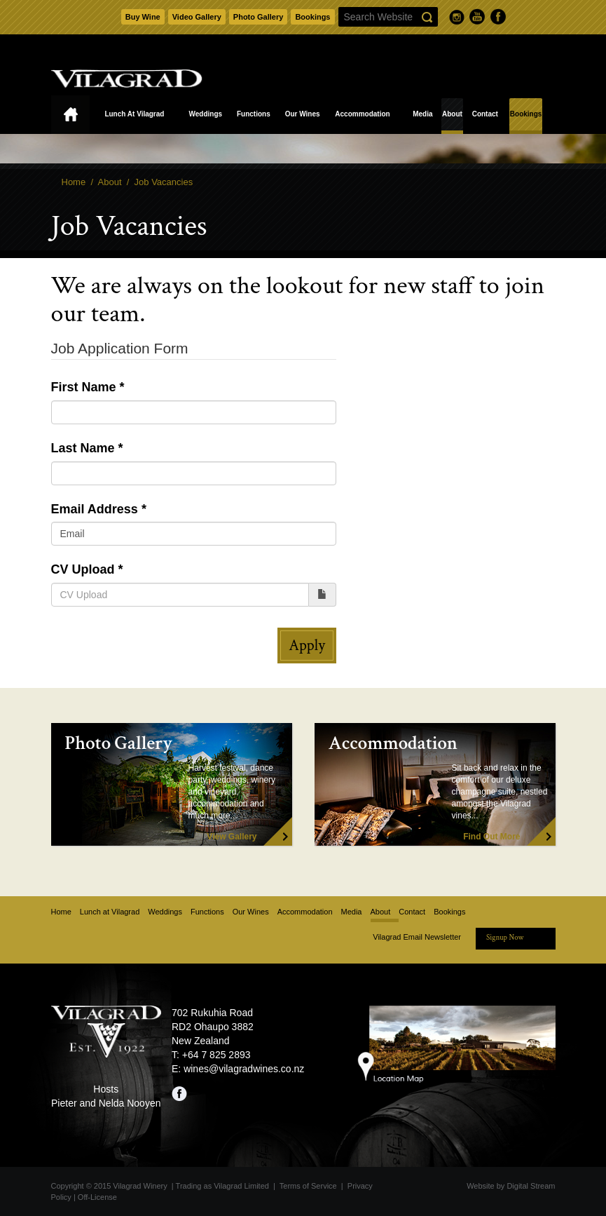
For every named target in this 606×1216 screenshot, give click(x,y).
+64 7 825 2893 (216, 1054)
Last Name (83, 448)
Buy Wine (142, 17)
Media (422, 114)
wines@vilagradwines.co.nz (244, 1068)
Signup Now (504, 938)
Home (70, 114)
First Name (83, 387)
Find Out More (491, 837)
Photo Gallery (258, 17)
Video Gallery (196, 17)
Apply (307, 645)
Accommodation (362, 114)
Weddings (205, 114)
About (452, 114)
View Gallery (231, 837)
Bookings (312, 17)
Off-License (97, 1197)
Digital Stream (531, 1186)
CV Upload (83, 569)
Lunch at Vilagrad (134, 114)
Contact (485, 114)
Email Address (94, 509)
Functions (253, 114)
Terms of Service (308, 1186)
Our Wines (302, 114)
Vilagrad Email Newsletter (417, 937)
